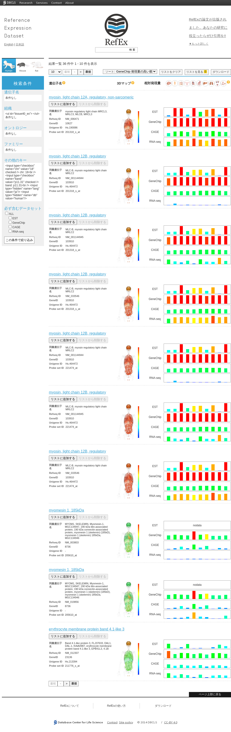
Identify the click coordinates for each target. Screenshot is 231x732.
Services (42, 2)
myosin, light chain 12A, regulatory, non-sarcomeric (91, 97)
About (69, 2)
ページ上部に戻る (210, 694)
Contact (56, 2)
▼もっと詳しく (199, 43)
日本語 (20, 44)
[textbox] (111, 50)
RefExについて (69, 705)
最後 (88, 71)
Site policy (126, 722)
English (8, 44)
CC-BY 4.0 (170, 722)
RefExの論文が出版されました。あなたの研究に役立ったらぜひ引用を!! (208, 27)
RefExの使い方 (116, 705)
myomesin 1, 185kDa (66, 510)
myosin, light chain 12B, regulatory (77, 156)
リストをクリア (171, 71)
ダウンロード (221, 71)
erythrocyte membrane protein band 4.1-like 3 (86, 629)
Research (25, 2)
